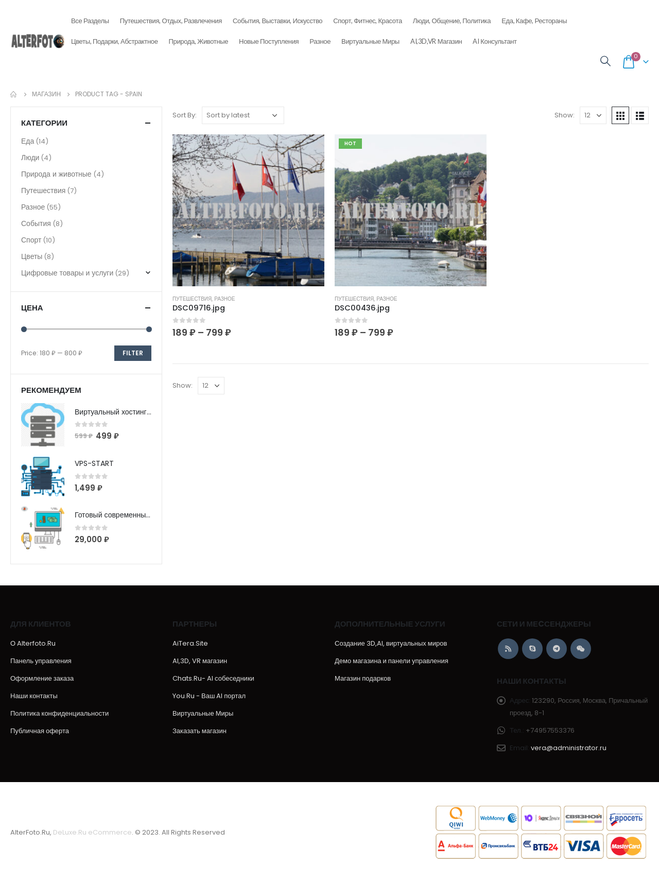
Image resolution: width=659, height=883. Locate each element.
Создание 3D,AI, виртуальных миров (391, 643)
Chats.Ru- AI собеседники (213, 678)
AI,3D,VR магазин (436, 41)
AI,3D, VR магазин (199, 661)
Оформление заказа (42, 678)
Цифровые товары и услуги (67, 273)
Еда (27, 141)
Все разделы (90, 17)
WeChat (580, 648)
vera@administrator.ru (568, 748)
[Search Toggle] (605, 61)
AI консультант (494, 41)
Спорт (31, 240)
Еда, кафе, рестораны (534, 17)
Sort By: (184, 115)
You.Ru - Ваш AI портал (209, 696)
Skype (532, 648)
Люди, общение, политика (452, 17)
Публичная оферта (39, 731)
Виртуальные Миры (370, 41)
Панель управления (41, 661)
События (36, 223)
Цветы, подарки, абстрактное (114, 38)
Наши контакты (34, 696)
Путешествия (192, 299)
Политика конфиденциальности (59, 713)
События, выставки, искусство (277, 17)
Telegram (556, 648)
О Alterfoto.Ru (33, 643)
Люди (30, 157)
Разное (320, 38)
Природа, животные (199, 38)
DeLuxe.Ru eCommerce (92, 832)
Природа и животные (56, 174)
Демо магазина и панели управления (391, 661)
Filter (133, 353)
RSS (508, 648)
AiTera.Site (190, 643)
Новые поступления (269, 38)
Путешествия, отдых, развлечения (171, 17)
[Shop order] (243, 115)
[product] (248, 210)
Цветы (31, 256)
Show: (564, 115)
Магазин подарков (363, 678)
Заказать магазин (199, 731)
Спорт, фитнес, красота (367, 17)
